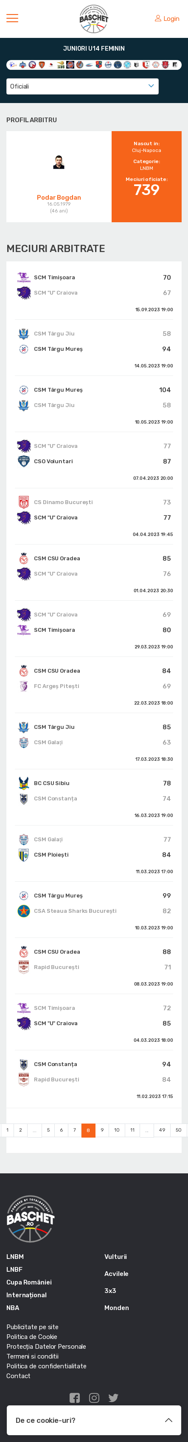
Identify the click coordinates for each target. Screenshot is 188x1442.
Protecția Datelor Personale (46, 1346)
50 (179, 1130)
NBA (12, 1308)
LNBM (15, 1257)
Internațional (26, 1295)
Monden (116, 1308)
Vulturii (115, 1257)
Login (167, 19)
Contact (18, 1376)
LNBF (14, 1269)
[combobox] (82, 86)
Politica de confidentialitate (46, 1366)
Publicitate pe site (32, 1327)
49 (162, 1130)
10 (117, 1130)
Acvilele (116, 1274)
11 (132, 1130)
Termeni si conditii (32, 1356)
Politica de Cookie (31, 1337)
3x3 (110, 1291)
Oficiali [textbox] (19, 86)
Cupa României (29, 1282)
